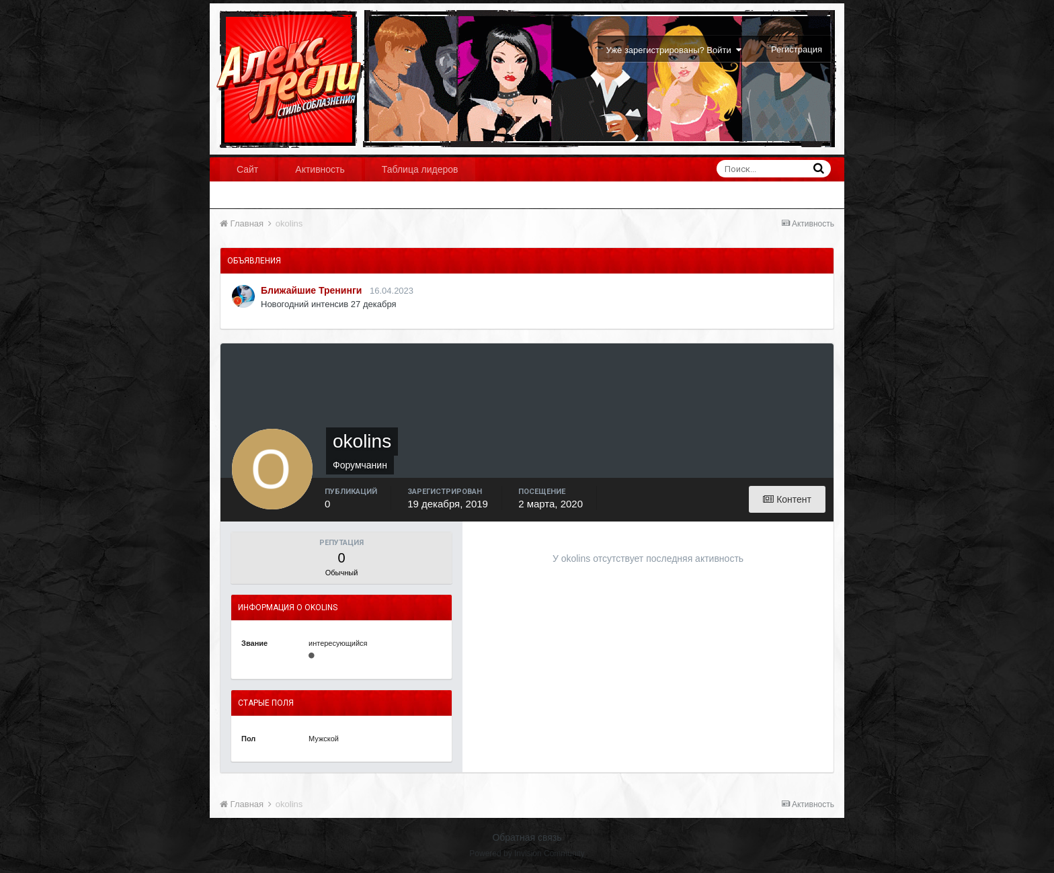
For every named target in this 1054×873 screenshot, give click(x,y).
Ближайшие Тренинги (311, 290)
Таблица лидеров (420, 169)
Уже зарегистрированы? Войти (673, 50)
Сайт (247, 169)
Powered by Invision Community (526, 853)
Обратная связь (526, 837)
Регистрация (796, 49)
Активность (320, 169)
